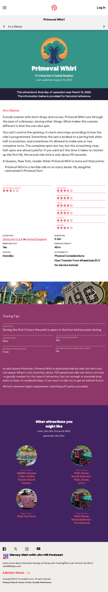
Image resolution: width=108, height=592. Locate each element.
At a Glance (15, 26)
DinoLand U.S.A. (13, 239)
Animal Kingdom (63, 75)
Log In (101, 7)
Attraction (45, 75)
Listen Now (17, 572)
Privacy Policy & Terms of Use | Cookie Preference (27, 582)
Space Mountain (22, 368)
